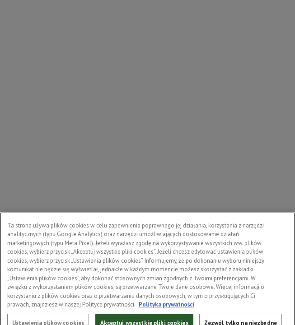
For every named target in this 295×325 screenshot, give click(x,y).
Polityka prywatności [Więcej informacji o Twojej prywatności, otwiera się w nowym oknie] (166, 308)
